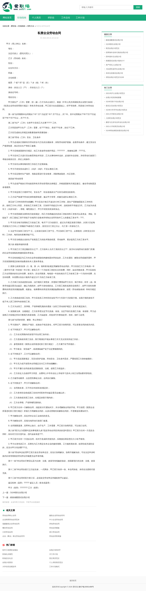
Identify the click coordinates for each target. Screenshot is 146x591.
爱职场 (13, 26)
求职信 (51, 17)
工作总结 (65, 17)
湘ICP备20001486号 (86, 587)
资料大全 (30, 26)
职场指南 (21, 17)
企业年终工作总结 (17, 502)
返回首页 (73, 581)
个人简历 (36, 17)
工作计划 (80, 17)
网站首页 (7, 17)
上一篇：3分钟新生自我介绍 (14, 493)
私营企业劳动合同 (43, 26)
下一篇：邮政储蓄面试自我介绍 (16, 497)
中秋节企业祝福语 (33, 502)
